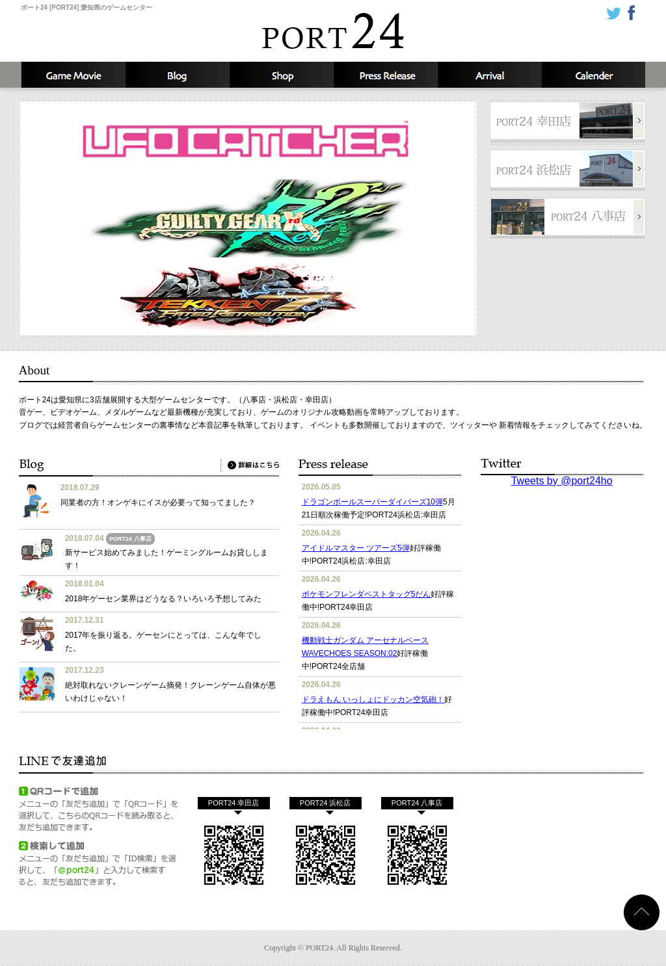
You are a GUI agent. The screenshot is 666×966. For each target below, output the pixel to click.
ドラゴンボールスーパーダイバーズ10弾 (372, 501)
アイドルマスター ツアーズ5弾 (356, 548)
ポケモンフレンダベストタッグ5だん (366, 594)
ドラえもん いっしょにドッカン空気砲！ (373, 699)
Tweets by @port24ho (562, 480)
